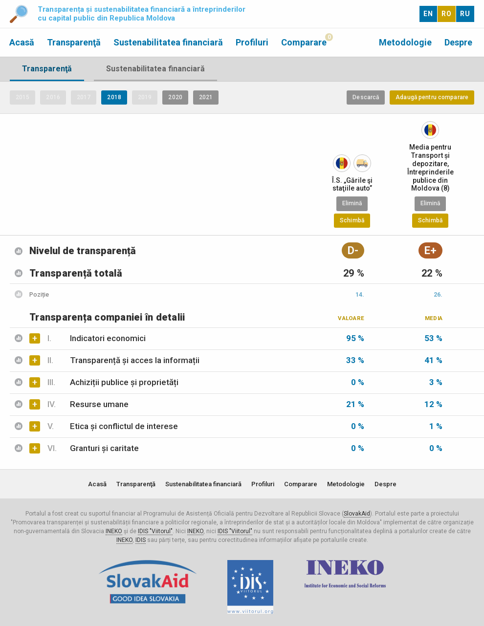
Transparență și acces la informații (123, 360)
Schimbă (352, 220)
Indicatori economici (96, 338)
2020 (175, 97)
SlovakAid (357, 513)
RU (465, 14)
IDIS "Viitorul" (155, 531)
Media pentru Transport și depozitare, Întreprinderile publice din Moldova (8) (430, 167)
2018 (114, 97)
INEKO (114, 531)
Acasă (21, 42)
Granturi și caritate (93, 448)
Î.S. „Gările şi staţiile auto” (352, 184)
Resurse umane (88, 404)
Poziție (39, 294)
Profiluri (252, 42)
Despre (458, 42)
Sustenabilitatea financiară (168, 42)
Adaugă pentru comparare (432, 97)
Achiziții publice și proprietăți (112, 382)
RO (446, 14)
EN (428, 14)
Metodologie (405, 42)
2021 (206, 97)
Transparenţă (74, 42)
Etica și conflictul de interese (112, 426)
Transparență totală (75, 273)
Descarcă (365, 97)
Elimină (352, 203)
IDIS (140, 540)
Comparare (304, 42)
